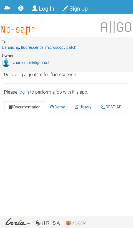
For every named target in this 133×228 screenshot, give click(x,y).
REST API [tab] (111, 107)
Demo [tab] (57, 107)
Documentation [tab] (25, 107)
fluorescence (32, 47)
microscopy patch (60, 47)
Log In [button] (43, 8)
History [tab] (83, 107)
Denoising (10, 47)
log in (24, 92)
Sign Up (75, 8)
